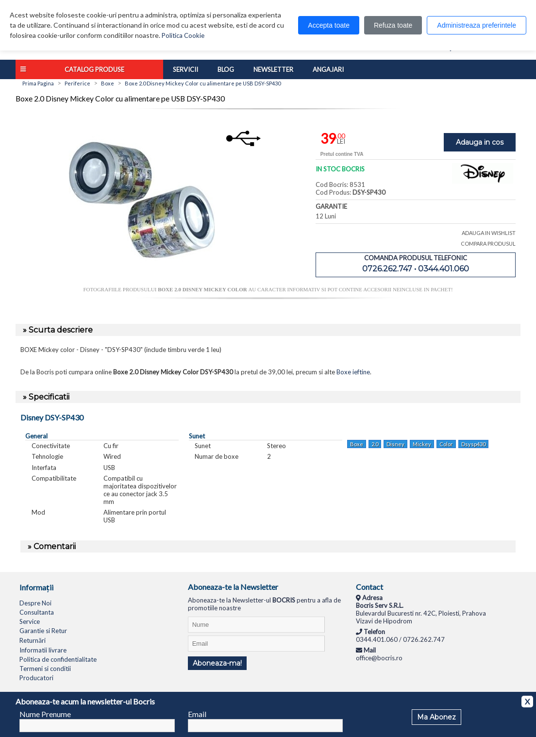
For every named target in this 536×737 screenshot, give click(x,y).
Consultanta (36, 612)
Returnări (32, 640)
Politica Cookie (183, 35)
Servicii (185, 69)
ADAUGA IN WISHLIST (489, 233)
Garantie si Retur (43, 631)
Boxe (356, 444)
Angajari (328, 69)
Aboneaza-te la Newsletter (233, 586)
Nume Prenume (45, 714)
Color (446, 444)
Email (197, 714)
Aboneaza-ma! (217, 663)
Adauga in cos (479, 142)
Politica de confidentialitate (58, 659)
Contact (369, 586)
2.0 (374, 444)
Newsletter (273, 69)
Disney (395, 444)
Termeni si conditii (45, 668)
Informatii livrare (43, 650)
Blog (226, 69)
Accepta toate (329, 25)
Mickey (422, 444)
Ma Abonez (436, 717)
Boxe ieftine (353, 372)
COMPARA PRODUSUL (488, 243)
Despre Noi (35, 603)
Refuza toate (393, 25)
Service (29, 621)
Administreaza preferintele (476, 25)
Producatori (36, 678)
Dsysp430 (473, 444)
